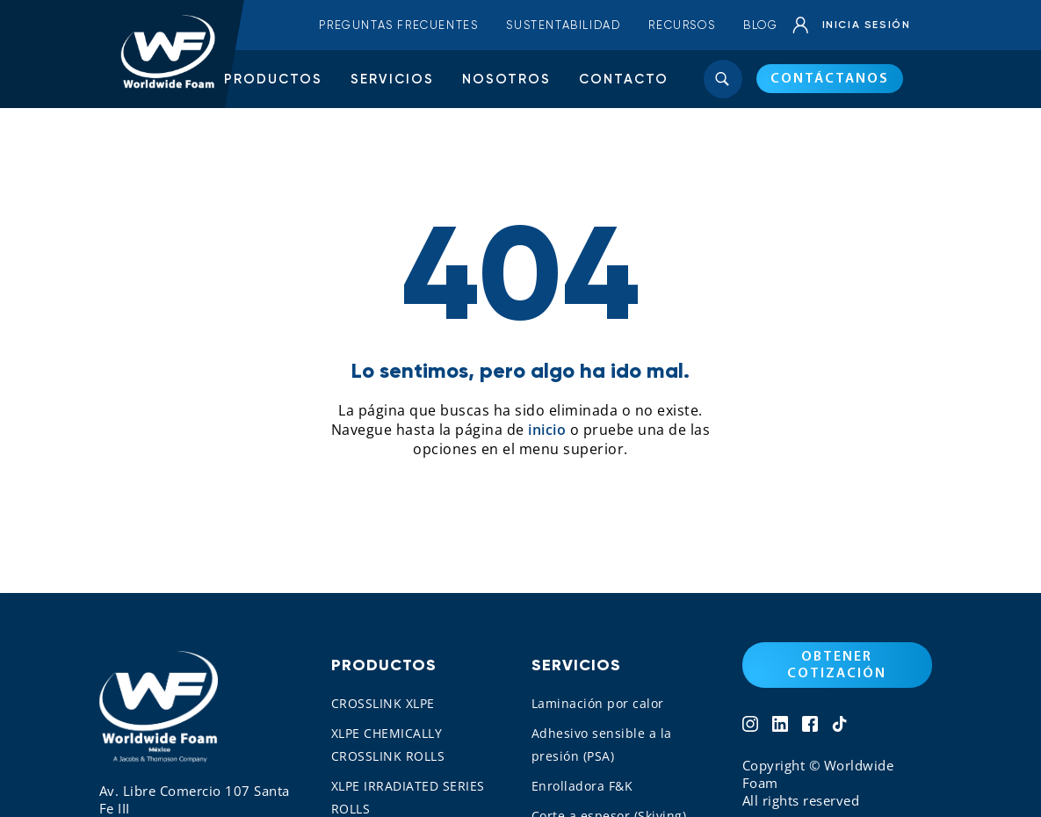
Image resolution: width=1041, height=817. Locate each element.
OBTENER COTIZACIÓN (836, 665)
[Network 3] (810, 725)
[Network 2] (780, 725)
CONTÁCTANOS (829, 79)
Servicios (392, 79)
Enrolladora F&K (582, 785)
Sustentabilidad (563, 25)
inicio (547, 429)
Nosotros (506, 79)
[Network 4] (839, 725)
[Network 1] (750, 725)
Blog (760, 25)
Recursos (681, 25)
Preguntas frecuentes (398, 25)
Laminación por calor (597, 703)
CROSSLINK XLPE (383, 703)
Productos (273, 79)
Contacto (624, 79)
